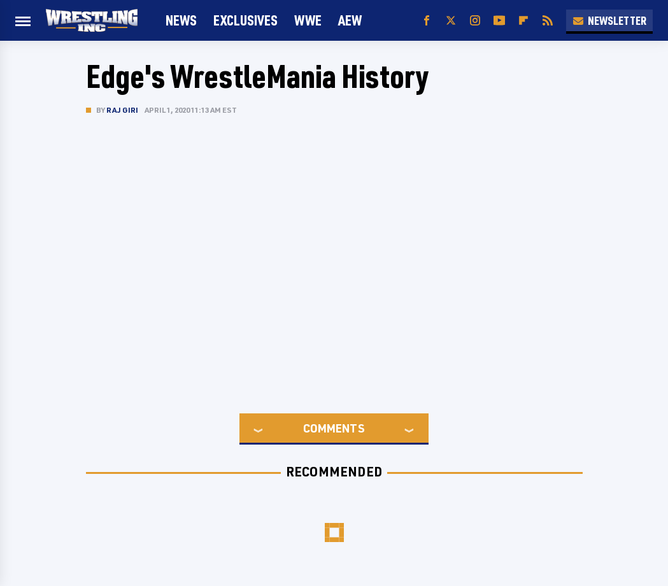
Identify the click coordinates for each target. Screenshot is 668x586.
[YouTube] (499, 20)
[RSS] (547, 20)
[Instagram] (475, 20)
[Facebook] (426, 20)
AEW (350, 20)
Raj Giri (122, 110)
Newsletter (609, 20)
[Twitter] (451, 20)
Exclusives (245, 20)
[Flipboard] (523, 20)
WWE (308, 20)
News (181, 20)
